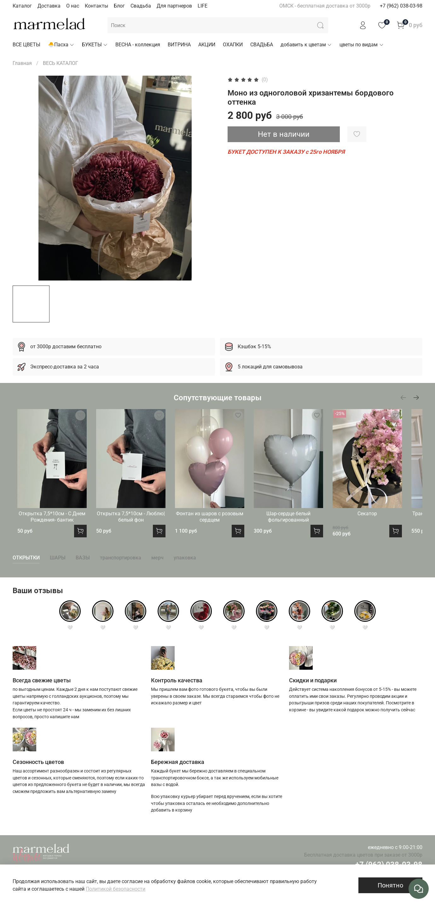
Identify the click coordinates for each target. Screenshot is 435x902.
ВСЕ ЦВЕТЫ (26, 45)
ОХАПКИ (233, 45)
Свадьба (140, 6)
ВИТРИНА (179, 45)
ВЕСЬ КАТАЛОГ (60, 63)
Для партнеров (174, 6)
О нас (72, 6)
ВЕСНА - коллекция (137, 45)
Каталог (22, 6)
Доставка (49, 6)
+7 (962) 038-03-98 (401, 6)
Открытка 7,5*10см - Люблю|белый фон (134, 524)
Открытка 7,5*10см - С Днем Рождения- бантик (49, 524)
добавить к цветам (306, 45)
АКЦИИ (206, 45)
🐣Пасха (61, 45)
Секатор (385, 521)
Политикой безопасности (115, 889)
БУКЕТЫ (95, 45)
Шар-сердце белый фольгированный (301, 524)
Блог (119, 6)
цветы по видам (361, 45)
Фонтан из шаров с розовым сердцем (217, 524)
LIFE (202, 6)
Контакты (96, 6)
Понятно (390, 885)
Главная (22, 63)
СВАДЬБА (261, 45)
